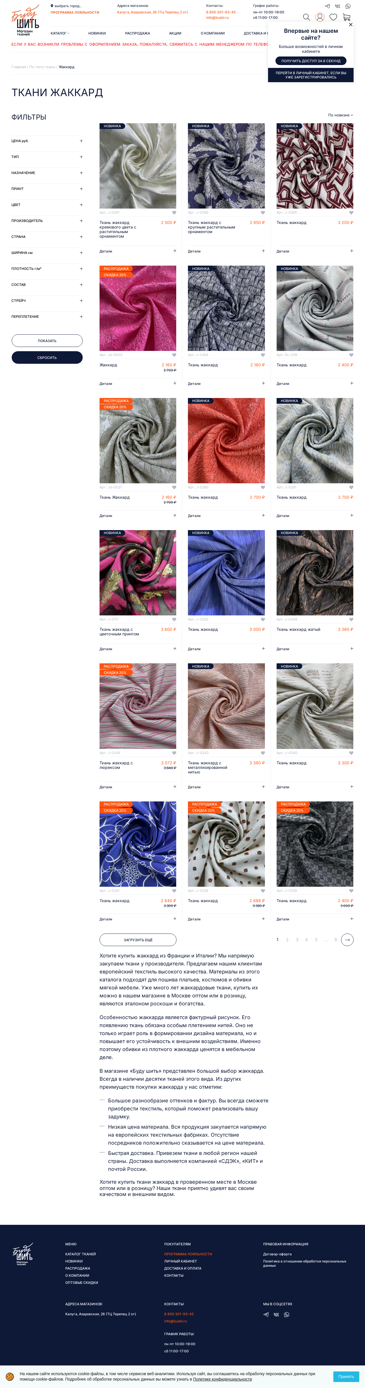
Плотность (26, 268)
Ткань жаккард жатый (298, 629)
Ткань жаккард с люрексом (116, 765)
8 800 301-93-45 (221, 12)
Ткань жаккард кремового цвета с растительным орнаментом (118, 229)
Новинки (97, 33)
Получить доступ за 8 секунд (310, 61)
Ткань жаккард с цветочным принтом (119, 631)
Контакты (173, 1275)
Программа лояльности (188, 1254)
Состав (18, 284)
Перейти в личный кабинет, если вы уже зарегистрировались (311, 75)
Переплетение (25, 316)
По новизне (339, 115)
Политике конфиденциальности (222, 1379)
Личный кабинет (180, 1261)
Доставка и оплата (262, 33)
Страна (18, 237)
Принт (17, 189)
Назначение (23, 173)
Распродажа (137, 33)
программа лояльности (75, 12)
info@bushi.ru (217, 17)
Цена (20, 141)
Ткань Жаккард (115, 497)
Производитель (27, 221)
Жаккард (108, 365)
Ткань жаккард (292, 222)
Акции (175, 33)
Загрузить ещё (138, 940)
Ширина (22, 252)
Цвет (16, 205)
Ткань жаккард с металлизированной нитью (207, 767)
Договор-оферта (277, 1254)
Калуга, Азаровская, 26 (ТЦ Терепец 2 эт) (152, 12)
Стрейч (18, 300)
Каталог (60, 33)
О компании (213, 33)
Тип (15, 157)
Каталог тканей (80, 1254)
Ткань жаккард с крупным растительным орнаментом (211, 227)
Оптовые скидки (81, 1282)
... (326, 939)
